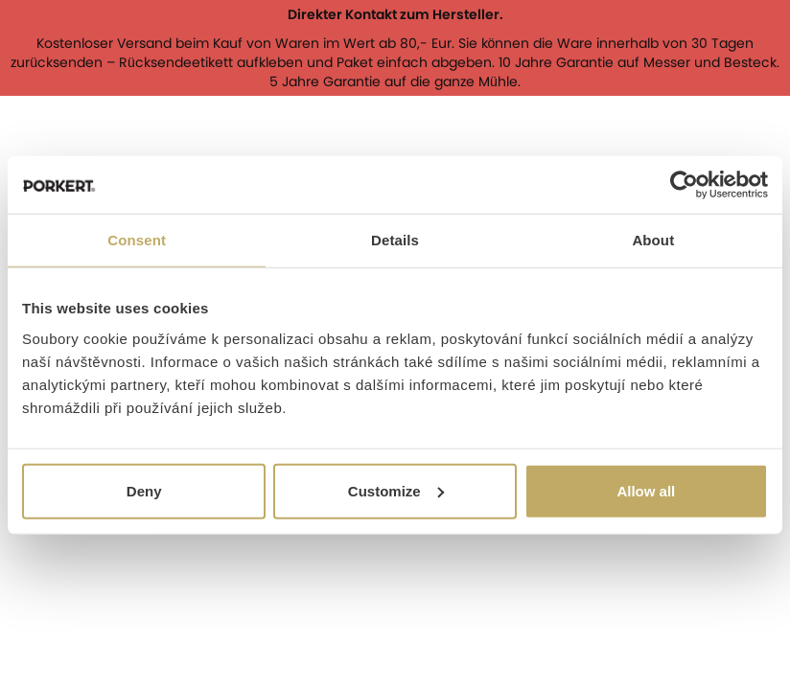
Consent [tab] (136, 240)
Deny (144, 490)
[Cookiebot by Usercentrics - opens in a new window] (684, 185)
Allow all (645, 490)
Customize (396, 490)
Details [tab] (395, 240)
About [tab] (653, 240)
